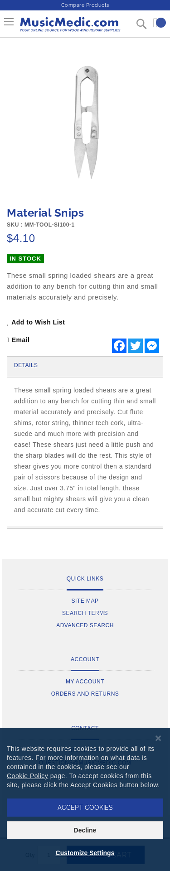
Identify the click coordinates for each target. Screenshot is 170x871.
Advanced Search (85, 625)
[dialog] (85, 799)
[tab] (85, 366)
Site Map (84, 601)
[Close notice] (158, 738)
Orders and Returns (85, 694)
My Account (85, 681)
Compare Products (85, 5)
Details (26, 365)
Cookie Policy (27, 775)
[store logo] (70, 27)
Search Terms (85, 613)
